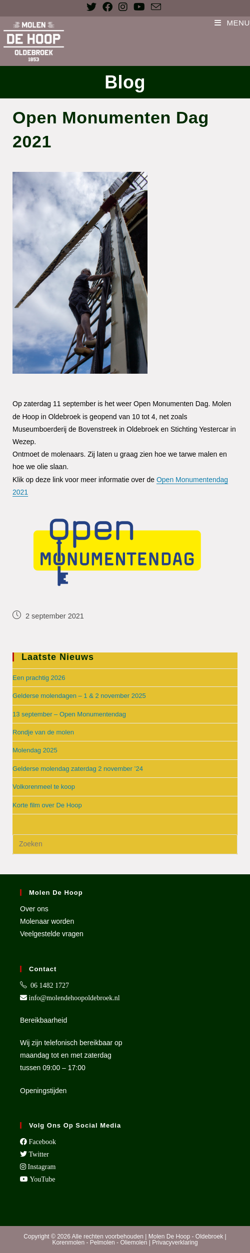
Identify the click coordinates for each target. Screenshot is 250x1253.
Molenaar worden (47, 921)
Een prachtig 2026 (39, 677)
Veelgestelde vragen (52, 934)
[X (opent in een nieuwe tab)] (93, 7)
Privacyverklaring (175, 1242)
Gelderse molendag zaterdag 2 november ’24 (77, 768)
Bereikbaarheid (43, 1020)
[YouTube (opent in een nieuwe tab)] (139, 7)
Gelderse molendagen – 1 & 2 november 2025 (79, 695)
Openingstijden (43, 1091)
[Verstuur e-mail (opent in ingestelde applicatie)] (156, 6)
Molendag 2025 (35, 750)
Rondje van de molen (43, 732)
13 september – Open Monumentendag (69, 714)
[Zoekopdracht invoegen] (125, 844)
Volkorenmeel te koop (43, 786)
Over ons (34, 909)
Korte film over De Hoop (47, 805)
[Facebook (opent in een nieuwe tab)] (108, 7)
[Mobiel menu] (232, 22)
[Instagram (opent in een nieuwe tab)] (123, 7)
